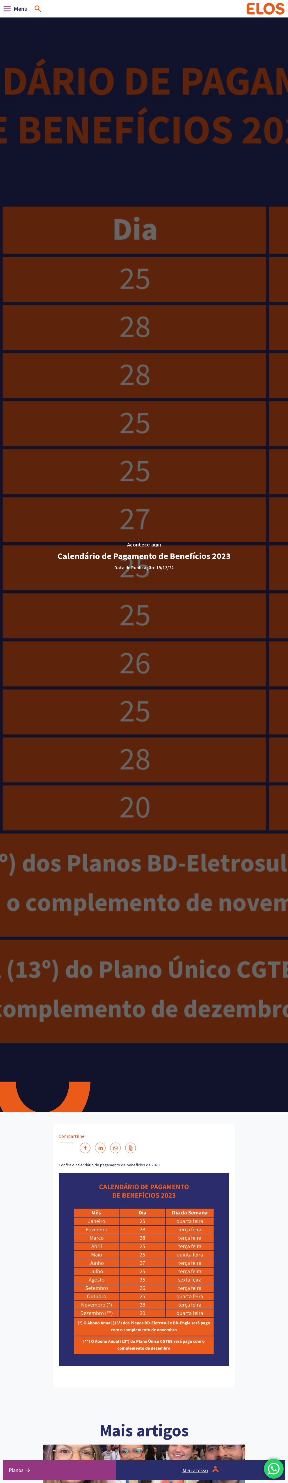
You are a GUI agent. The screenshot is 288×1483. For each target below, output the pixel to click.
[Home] (266, 9)
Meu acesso (195, 1470)
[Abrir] (17, 9)
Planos (16, 1470)
